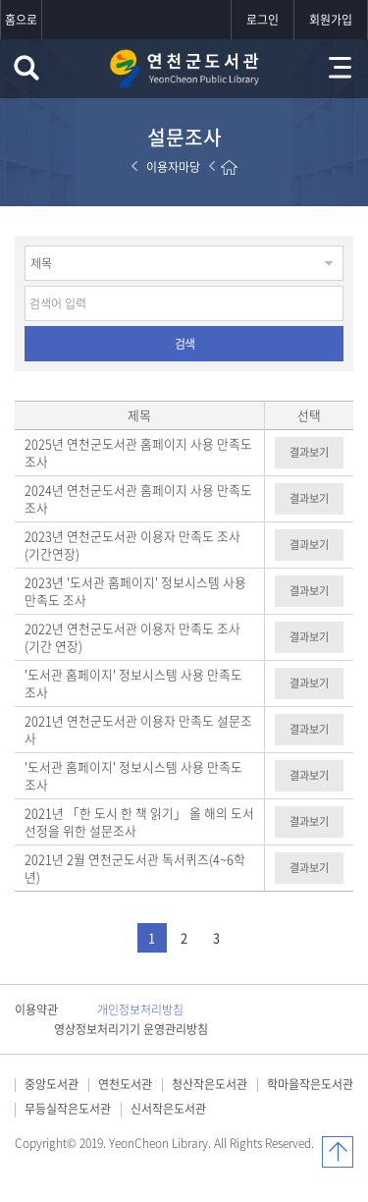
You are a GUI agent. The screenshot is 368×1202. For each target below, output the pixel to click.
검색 (184, 344)
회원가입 (330, 19)
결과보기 (309, 452)
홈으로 (21, 19)
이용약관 (36, 1009)
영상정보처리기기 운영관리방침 (131, 1029)
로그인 (262, 19)
